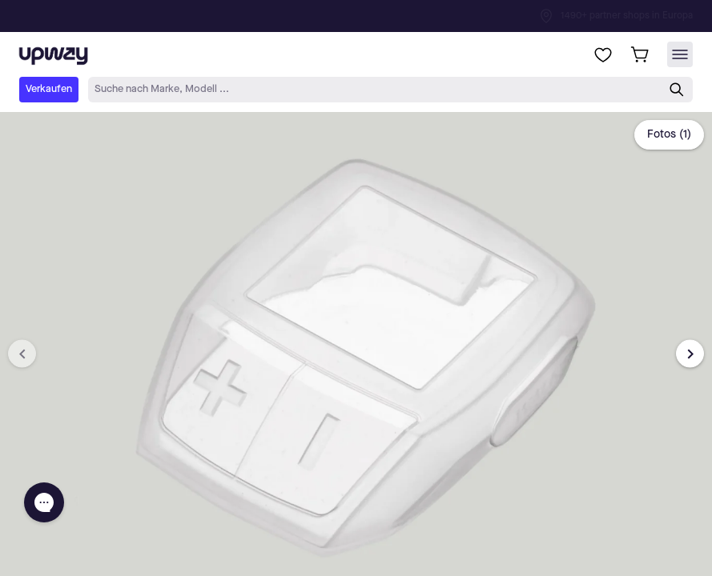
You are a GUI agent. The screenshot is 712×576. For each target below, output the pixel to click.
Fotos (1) (669, 134)
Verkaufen (49, 89)
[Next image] (690, 354)
